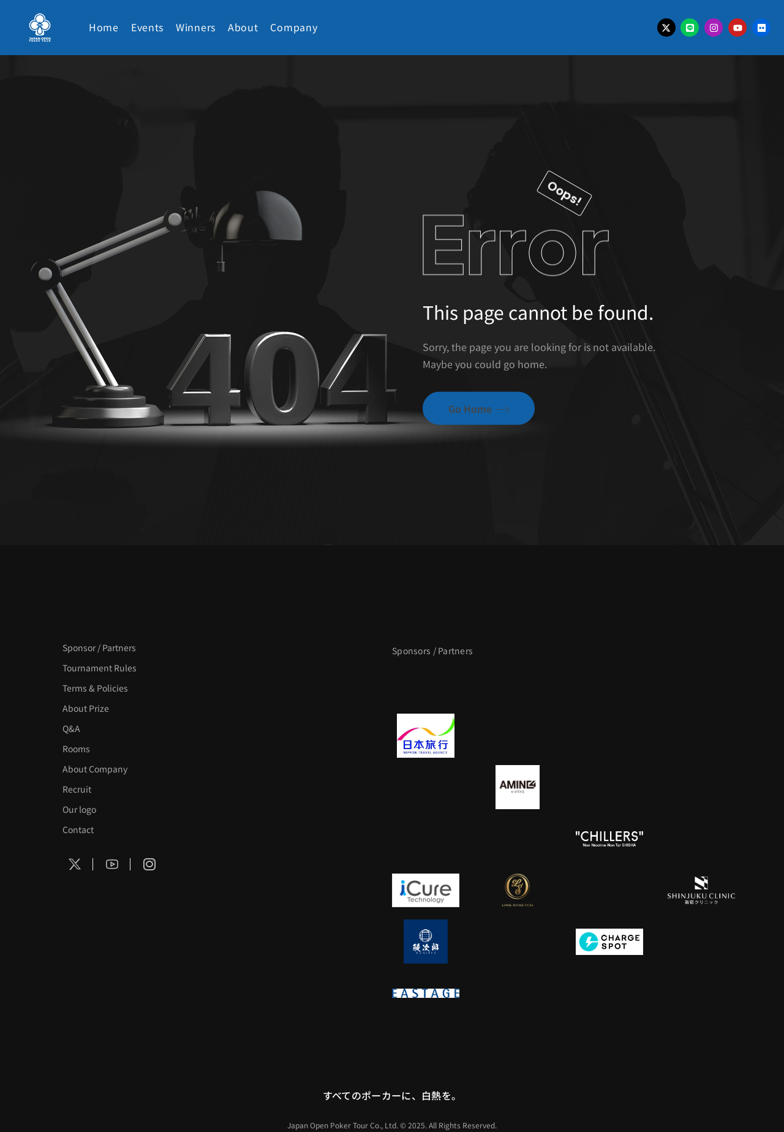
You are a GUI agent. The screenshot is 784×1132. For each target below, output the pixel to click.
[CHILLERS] (609, 838)
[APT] (426, 684)
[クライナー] (609, 787)
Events (147, 27)
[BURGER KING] (426, 787)
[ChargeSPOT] (609, 941)
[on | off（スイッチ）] (701, 838)
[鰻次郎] (426, 941)
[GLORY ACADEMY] (517, 735)
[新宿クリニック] (701, 890)
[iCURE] (426, 890)
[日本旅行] (426, 735)
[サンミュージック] (609, 684)
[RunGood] (517, 838)
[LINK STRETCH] (517, 890)
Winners (196, 27)
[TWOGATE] (609, 735)
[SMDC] (701, 941)
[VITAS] (517, 787)
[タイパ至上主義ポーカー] (701, 684)
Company (293, 27)
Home (104, 27)
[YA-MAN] (701, 787)
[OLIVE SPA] (609, 890)
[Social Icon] (75, 864)
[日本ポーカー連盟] (517, 993)
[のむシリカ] (426, 838)
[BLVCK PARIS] (517, 684)
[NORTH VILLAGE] (517, 941)
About (243, 27)
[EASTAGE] (426, 993)
